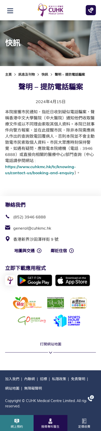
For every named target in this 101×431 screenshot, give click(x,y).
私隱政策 (59, 379)
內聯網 (29, 379)
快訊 (44, 74)
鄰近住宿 (59, 250)
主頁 (8, 74)
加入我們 (12, 379)
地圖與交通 (24, 250)
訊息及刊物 (26, 74)
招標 (43, 379)
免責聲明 (78, 379)
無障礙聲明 (33, 388)
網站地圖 (12, 388)
